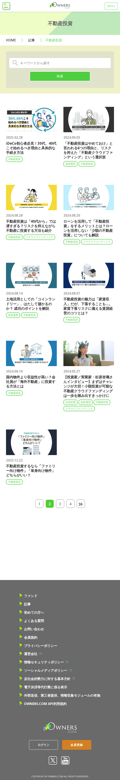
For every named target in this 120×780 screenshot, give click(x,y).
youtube (65, 760)
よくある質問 (32, 620)
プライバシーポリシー (38, 645)
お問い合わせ (32, 629)
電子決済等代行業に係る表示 (43, 687)
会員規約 (28, 637)
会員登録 (76, 745)
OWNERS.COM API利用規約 (43, 703)
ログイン (111, 6)
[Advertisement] (63, 544)
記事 (31, 40)
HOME (11, 40)
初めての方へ (32, 612)
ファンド (28, 595)
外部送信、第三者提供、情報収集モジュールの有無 (60, 695)
